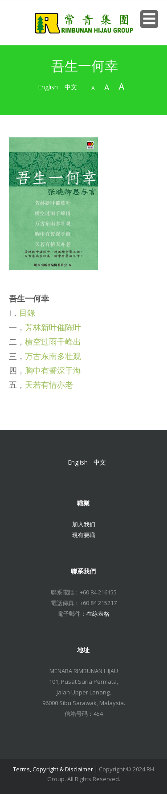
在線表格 (98, 614)
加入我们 (83, 524)
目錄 (27, 312)
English (48, 87)
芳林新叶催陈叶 (53, 327)
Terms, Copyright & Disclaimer (53, 769)
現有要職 (83, 535)
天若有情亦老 (49, 384)
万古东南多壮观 (53, 356)
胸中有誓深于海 (53, 370)
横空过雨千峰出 (53, 341)
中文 (71, 87)
